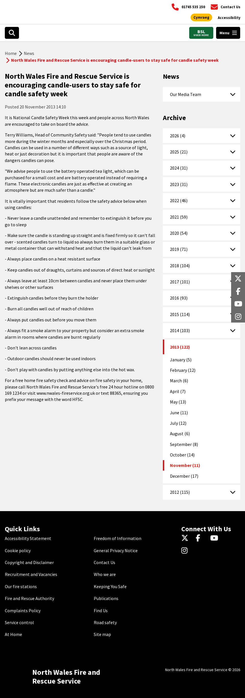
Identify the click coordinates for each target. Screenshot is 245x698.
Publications (106, 598)
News (29, 53)
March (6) (179, 380)
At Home (13, 634)
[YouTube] (215, 538)
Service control (19, 622)
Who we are (105, 574)
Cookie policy (18, 550)
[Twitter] (186, 538)
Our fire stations (21, 586)
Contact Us (104, 562)
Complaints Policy (23, 610)
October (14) (182, 455)
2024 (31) (179, 168)
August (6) (180, 433)
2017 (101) (180, 282)
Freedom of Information (117, 538)
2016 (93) (179, 298)
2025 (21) (179, 152)
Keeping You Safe (110, 586)
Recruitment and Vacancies (31, 574)
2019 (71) (179, 249)
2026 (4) (177, 135)
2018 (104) (180, 265)
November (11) (185, 465)
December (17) (184, 476)
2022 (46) (179, 200)
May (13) (178, 402)
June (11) (179, 412)
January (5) (180, 359)
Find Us (101, 610)
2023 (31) (179, 184)
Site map (102, 634)
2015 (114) (180, 314)
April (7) (178, 391)
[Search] (12, 33)
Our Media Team (185, 94)
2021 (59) (179, 217)
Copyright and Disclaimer (29, 562)
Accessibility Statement (28, 538)
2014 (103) (180, 330)
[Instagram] (186, 551)
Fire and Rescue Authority (29, 598)
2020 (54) (179, 233)
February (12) (182, 370)
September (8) (184, 444)
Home (11, 53)
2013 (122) (180, 347)
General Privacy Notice (116, 550)
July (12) (178, 423)
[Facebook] (201, 538)
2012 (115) (180, 492)
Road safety (105, 622)
